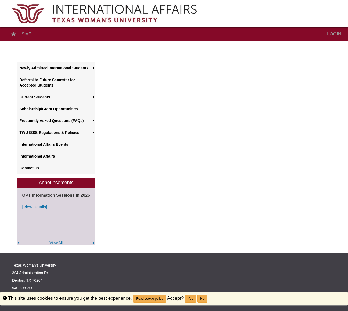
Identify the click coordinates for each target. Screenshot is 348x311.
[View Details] (34, 207)
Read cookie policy (149, 299)
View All (56, 243)
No (202, 299)
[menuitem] (56, 211)
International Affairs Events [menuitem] (44, 144)
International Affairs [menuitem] (37, 156)
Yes (190, 299)
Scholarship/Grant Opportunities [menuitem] (49, 109)
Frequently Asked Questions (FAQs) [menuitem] (52, 121)
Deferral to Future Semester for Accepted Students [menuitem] (47, 82)
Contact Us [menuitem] (30, 168)
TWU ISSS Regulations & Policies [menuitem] (49, 132)
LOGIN (334, 34)
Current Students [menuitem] (35, 97)
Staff (26, 34)
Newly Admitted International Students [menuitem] (54, 68)
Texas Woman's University (34, 265)
